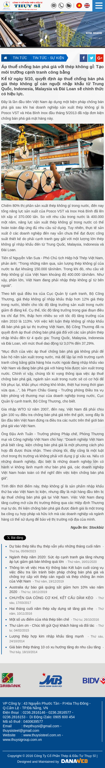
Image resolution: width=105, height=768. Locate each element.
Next (4, 680)
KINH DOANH (94, 35)
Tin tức (20, 58)
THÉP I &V (96, 40)
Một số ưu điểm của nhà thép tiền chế (54, 619)
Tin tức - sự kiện (48, 58)
